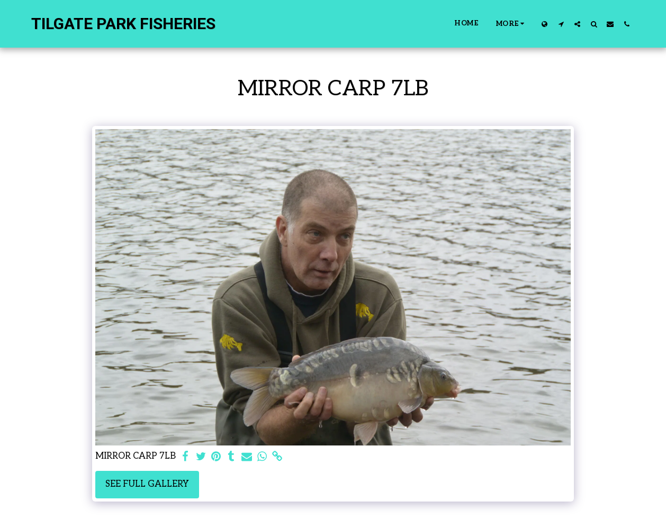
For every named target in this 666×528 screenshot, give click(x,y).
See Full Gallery (147, 484)
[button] (561, 24)
